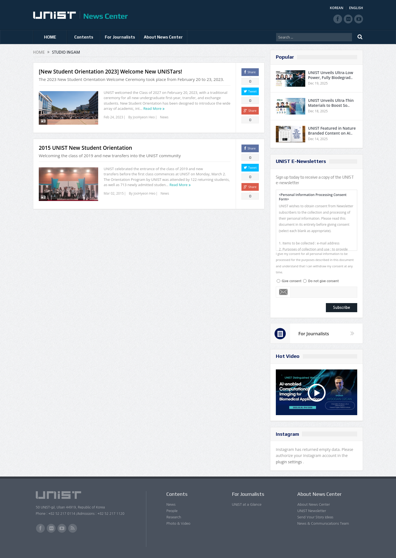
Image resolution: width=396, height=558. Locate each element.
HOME (50, 37)
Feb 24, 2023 (113, 117)
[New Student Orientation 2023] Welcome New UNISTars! (110, 71)
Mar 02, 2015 (114, 193)
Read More (152, 108)
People (172, 511)
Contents (83, 37)
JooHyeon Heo (144, 117)
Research (173, 517)
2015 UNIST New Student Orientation (85, 147)
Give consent (291, 281)
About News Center (163, 37)
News (164, 117)
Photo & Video (178, 523)
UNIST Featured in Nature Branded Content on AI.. (332, 131)
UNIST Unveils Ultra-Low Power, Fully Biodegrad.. (330, 75)
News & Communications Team (323, 523)
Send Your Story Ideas (315, 517)
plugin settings (289, 461)
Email (283, 292)
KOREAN (336, 8)
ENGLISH (356, 8)
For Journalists (120, 37)
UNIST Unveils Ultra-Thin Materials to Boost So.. (331, 103)
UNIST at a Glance (247, 504)
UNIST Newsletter (311, 511)
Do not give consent (323, 281)
